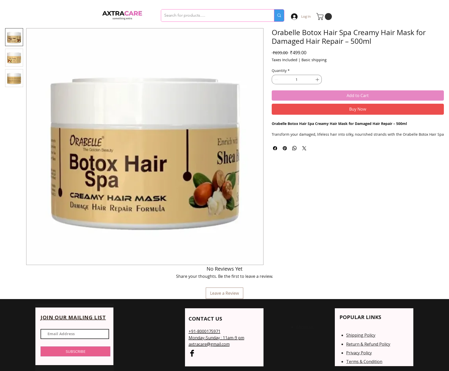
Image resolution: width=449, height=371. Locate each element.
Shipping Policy (360, 335)
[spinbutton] (297, 79)
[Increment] (318, 79)
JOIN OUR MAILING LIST (73, 317)
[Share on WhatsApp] (294, 148)
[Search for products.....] (213, 15)
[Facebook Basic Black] (192, 353)
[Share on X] (304, 148)
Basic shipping (314, 59)
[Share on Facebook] (275, 148)
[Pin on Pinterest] (285, 148)
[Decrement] (275, 79)
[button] (325, 16)
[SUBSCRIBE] (75, 351)
